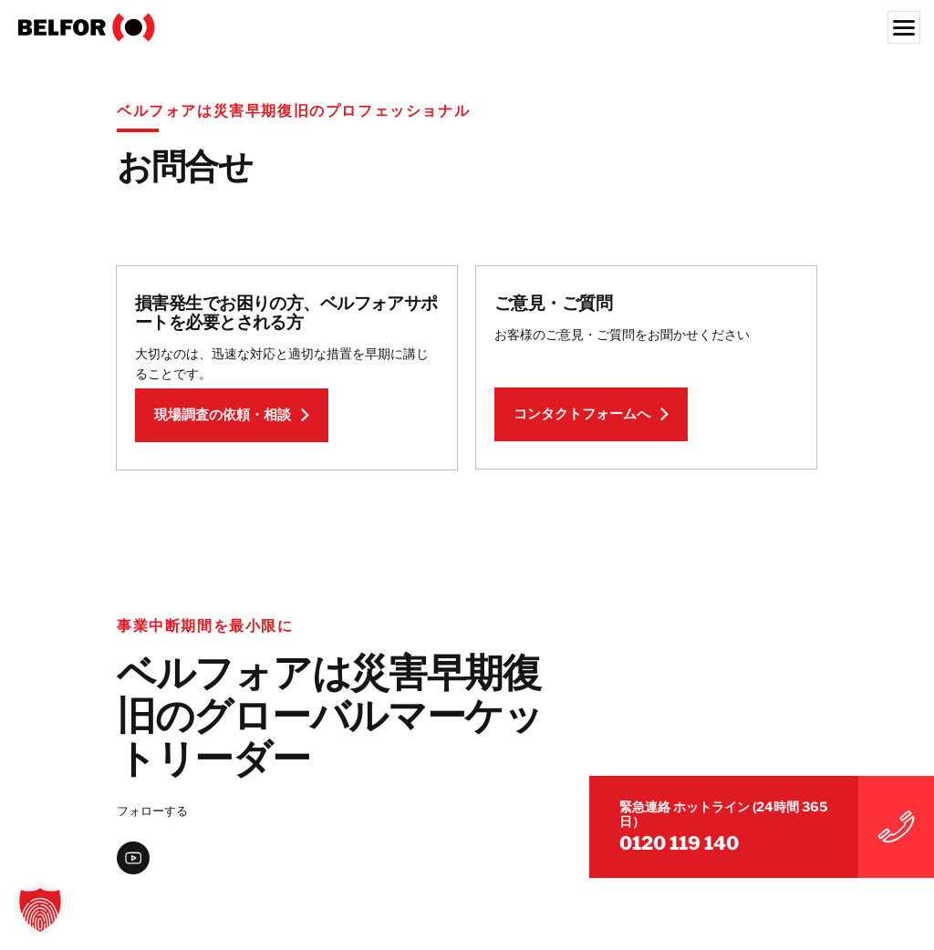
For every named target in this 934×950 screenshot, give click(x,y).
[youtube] (133, 862)
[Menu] (903, 27)
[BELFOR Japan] (467, 27)
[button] (40, 910)
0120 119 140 (744, 835)
